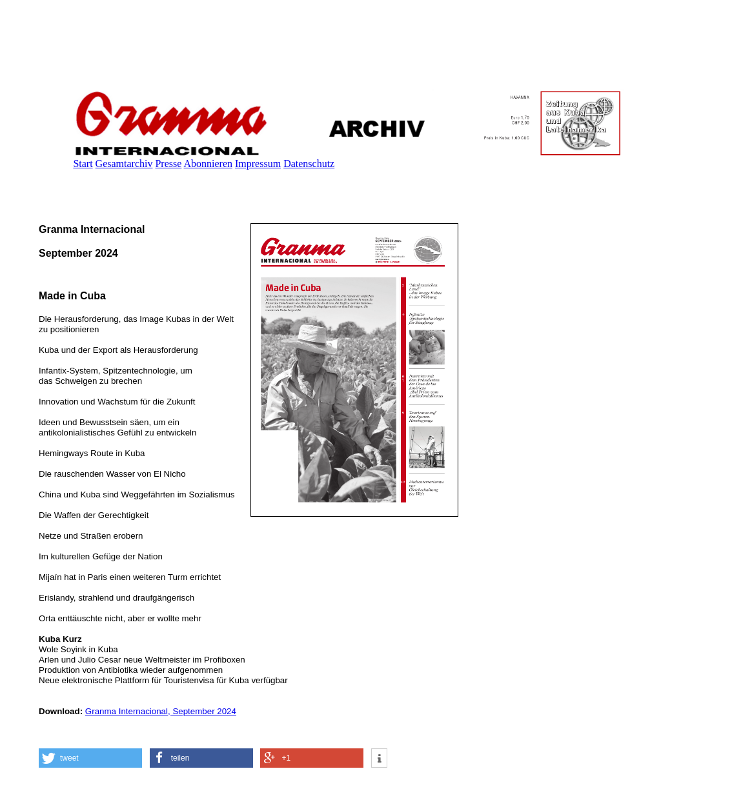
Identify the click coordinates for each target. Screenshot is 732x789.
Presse (168, 163)
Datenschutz (308, 163)
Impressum (258, 163)
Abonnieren (207, 163)
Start (82, 163)
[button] (90, 758)
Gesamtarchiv (124, 163)
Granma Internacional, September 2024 (160, 711)
